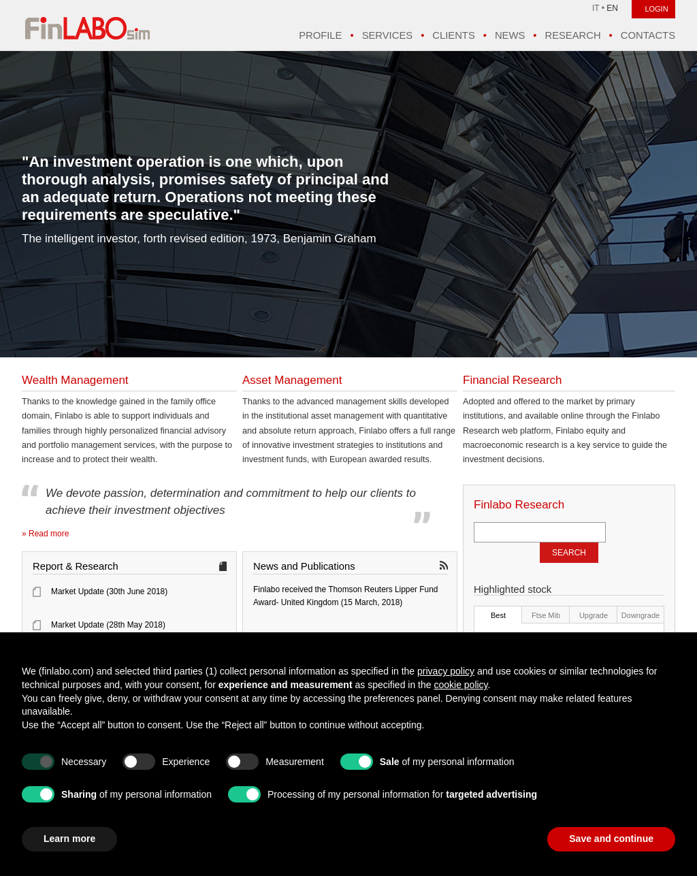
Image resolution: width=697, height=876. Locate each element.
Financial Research (512, 380)
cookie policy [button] (460, 684)
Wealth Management (75, 380)
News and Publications (304, 566)
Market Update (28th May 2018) (108, 625)
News (510, 35)
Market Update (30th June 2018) (109, 591)
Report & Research (75, 566)
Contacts (648, 35)
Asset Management (292, 380)
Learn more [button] (69, 838)
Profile (320, 35)
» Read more (45, 533)
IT (595, 8)
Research (572, 35)
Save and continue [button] (611, 838)
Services (387, 35)
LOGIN (656, 9)
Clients (453, 35)
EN (612, 8)
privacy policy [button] (445, 671)
